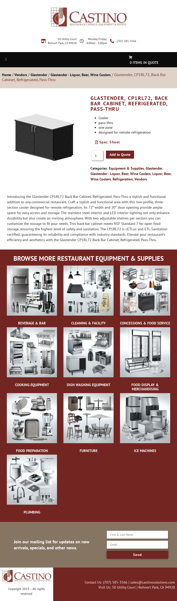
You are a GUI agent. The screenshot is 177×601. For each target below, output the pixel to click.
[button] (6, 59)
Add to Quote (120, 154)
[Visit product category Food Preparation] (32, 424)
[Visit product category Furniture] (88, 424)
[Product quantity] (97, 156)
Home (6, 74)
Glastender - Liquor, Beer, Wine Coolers (81, 74)
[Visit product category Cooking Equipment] (32, 358)
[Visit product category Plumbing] (32, 485)
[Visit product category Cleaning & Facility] (88, 296)
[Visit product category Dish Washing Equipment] (88, 358)
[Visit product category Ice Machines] (145, 424)
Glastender (39, 74)
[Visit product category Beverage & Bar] (32, 296)
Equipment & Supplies (126, 168)
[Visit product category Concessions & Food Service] (145, 296)
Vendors (20, 74)
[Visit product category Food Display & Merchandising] (145, 360)
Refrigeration (123, 179)
